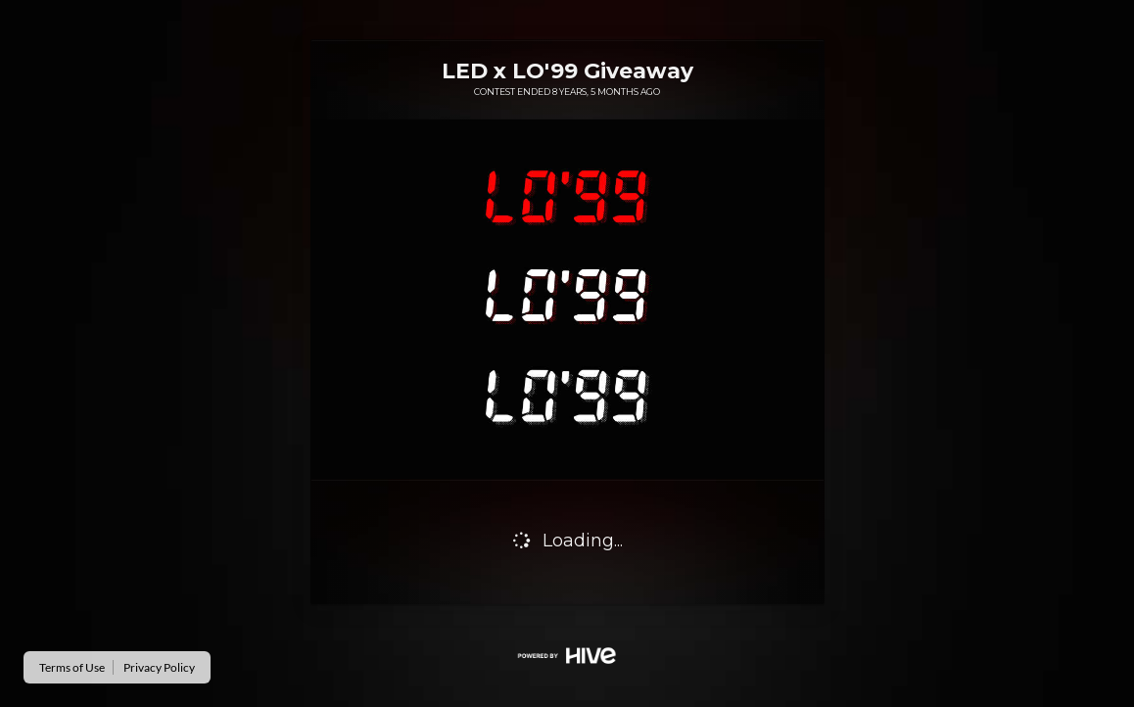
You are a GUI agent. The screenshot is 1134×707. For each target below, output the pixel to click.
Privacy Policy (159, 667)
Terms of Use (72, 667)
